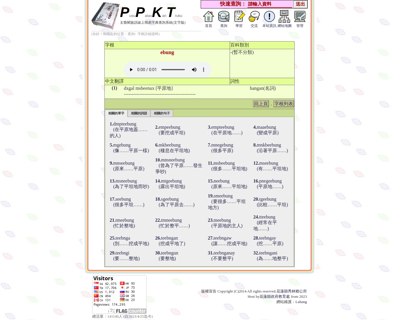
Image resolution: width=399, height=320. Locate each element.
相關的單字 (116, 113)
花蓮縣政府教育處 (274, 296)
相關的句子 (162, 113)
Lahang (301, 302)
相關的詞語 (139, 113)
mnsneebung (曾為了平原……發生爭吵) (178, 165)
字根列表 (283, 103)
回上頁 (261, 103)
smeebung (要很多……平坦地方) (227, 201)
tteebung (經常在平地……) (265, 222)
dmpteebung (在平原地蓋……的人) (128, 129)
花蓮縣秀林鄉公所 (291, 291)
